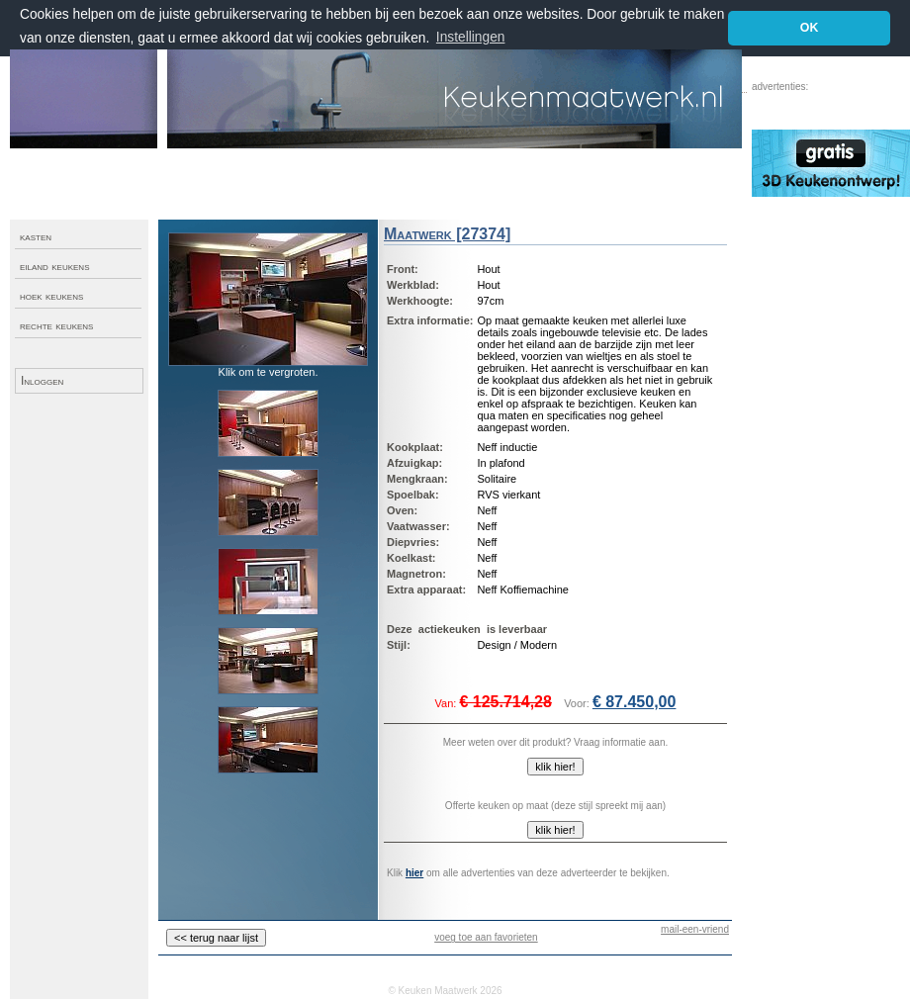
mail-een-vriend (695, 929)
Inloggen (42, 381)
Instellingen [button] (470, 37)
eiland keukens (54, 266)
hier (414, 872)
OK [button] (809, 28)
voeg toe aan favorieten (486, 937)
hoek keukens (51, 296)
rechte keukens (56, 325)
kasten (35, 236)
